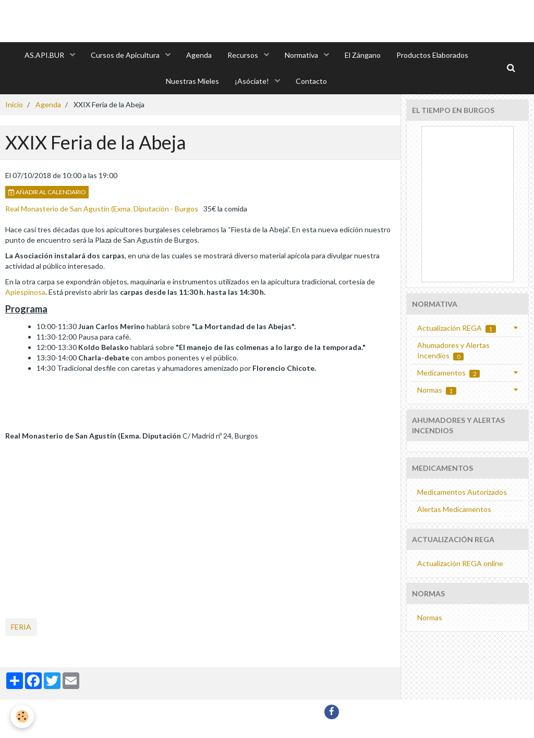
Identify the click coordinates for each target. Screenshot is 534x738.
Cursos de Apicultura (126, 55)
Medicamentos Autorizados (462, 491)
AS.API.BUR (45, 55)
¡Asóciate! (253, 81)
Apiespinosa (25, 291)
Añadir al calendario (47, 192)
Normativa (302, 55)
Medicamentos (448, 373)
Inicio (14, 104)
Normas (436, 390)
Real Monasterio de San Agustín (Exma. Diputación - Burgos (101, 208)
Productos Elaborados (432, 55)
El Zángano (363, 55)
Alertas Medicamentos (454, 509)
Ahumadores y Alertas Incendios (453, 350)
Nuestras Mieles (192, 81)
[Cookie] (22, 716)
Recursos (243, 55)
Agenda (199, 55)
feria (21, 626)
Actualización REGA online (460, 563)
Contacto (311, 81)
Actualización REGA (456, 328)
